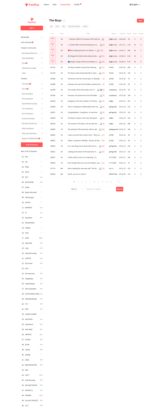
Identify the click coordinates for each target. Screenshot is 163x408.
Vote (54, 5)
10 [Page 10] (103, 182)
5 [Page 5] (82, 182)
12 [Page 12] (111, 182)
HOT (57, 26)
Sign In (31, 28)
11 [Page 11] (107, 182)
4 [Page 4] (78, 182)
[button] (74, 182)
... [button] (114, 182)
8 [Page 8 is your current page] (94, 182)
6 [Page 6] (86, 182)
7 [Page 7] (90, 182)
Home (46, 5)
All (51, 26)
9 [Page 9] (98, 182)
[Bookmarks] (63, 20)
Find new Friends (74, 26)
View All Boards (32, 145)
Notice (85, 26)
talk (64, 26)
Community (65, 5)
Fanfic (77, 5)
